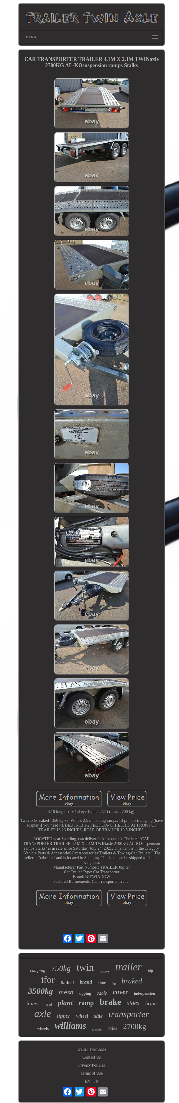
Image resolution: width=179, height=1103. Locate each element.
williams (70, 1025)
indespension (144, 993)
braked (131, 981)
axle (42, 1013)
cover (120, 992)
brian (151, 1004)
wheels (43, 1028)
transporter (129, 1014)
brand (86, 982)
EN (87, 1081)
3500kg (40, 991)
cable (102, 993)
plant (65, 1003)
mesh (66, 992)
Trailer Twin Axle (91, 1049)
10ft (150, 971)
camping (37, 970)
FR (95, 1081)
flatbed (67, 982)
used (48, 1004)
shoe (102, 982)
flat (113, 983)
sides (133, 1003)
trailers (104, 971)
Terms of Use (92, 1073)
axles (112, 1028)
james (33, 1003)
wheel (82, 1016)
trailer (128, 967)
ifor (48, 979)
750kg (60, 968)
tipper (63, 1016)
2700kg (134, 1026)
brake (110, 1002)
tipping (85, 993)
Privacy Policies (91, 1065)
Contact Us (91, 1057)
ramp (86, 1003)
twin (85, 967)
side (98, 1016)
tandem (96, 1029)
